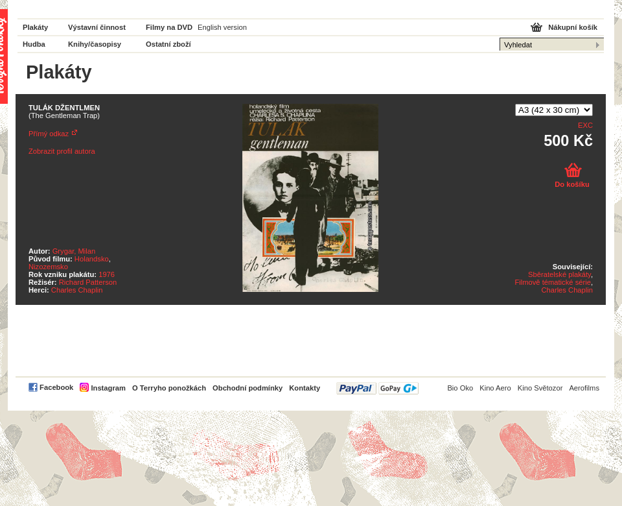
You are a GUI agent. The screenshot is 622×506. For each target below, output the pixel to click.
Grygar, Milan (74, 251)
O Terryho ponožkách (169, 388)
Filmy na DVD (169, 27)
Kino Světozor (540, 388)
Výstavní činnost (97, 27)
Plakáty (35, 27)
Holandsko (92, 259)
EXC (585, 125)
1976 (106, 274)
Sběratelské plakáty (559, 274)
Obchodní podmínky (247, 388)
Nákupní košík (572, 27)
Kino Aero (495, 388)
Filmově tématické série (552, 282)
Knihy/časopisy (94, 44)
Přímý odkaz (49, 134)
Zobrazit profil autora (62, 151)
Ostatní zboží (168, 44)
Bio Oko (460, 388)
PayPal (377, 388)
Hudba (34, 44)
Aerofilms (584, 388)
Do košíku (572, 184)
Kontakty (304, 388)
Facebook (56, 387)
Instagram (108, 388)
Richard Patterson (88, 282)
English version (222, 27)
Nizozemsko (48, 267)
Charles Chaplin (77, 290)
